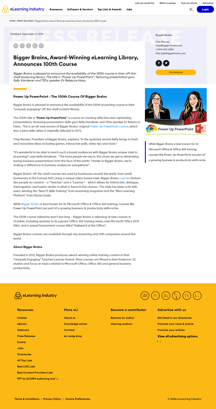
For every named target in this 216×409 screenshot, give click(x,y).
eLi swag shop (73, 336)
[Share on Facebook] (15, 45)
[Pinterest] (187, 295)
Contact (69, 330)
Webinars (23, 330)
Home (12, 21)
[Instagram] (197, 295)
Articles (22, 317)
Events (21, 342)
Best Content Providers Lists (35, 372)
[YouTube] (176, 295)
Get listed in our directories (174, 317)
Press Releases (25, 21)
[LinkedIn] (166, 295)
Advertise (207, 3)
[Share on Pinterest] (41, 45)
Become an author (122, 317)
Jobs (20, 348)
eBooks (21, 324)
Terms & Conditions (27, 399)
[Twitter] (155, 295)
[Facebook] (145, 295)
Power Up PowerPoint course (109, 126)
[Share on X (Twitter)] (22, 45)
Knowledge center (75, 324)
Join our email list (144, 3)
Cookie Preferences (77, 399)
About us (69, 317)
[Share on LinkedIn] (28, 45)
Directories (24, 354)
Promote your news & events (175, 324)
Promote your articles (171, 330)
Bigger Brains (30, 204)
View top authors (121, 324)
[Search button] (191, 9)
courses (124, 178)
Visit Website (176, 72)
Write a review (168, 3)
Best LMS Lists (26, 366)
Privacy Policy (52, 399)
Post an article (189, 3)
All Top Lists (24, 360)
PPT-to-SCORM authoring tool (37, 378)
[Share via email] (34, 45)
